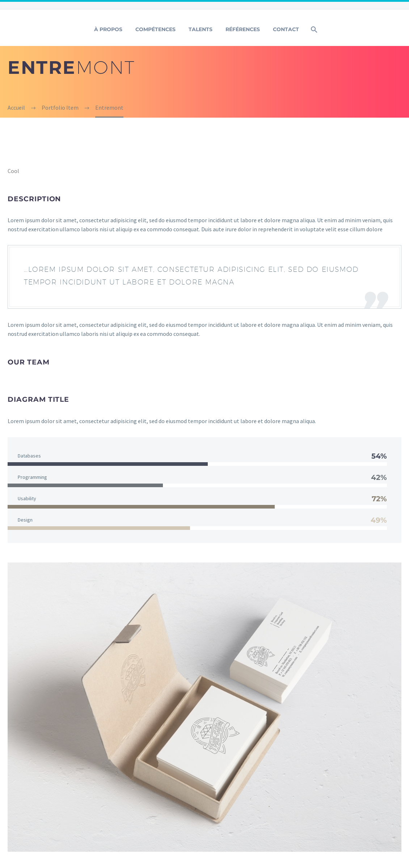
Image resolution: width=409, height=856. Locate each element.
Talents (200, 29)
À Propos (108, 29)
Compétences (155, 29)
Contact (286, 29)
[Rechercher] (314, 29)
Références (242, 29)
